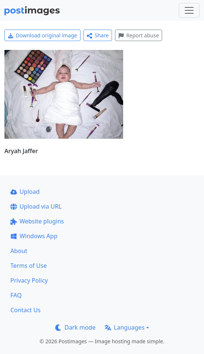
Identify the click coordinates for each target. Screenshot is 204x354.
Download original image (42, 35)
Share (98, 35)
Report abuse (138, 35)
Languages (124, 327)
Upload (25, 192)
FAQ (16, 295)
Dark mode (75, 327)
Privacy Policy (29, 280)
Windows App (33, 236)
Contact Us (25, 310)
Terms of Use (28, 266)
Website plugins (37, 221)
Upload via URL (36, 206)
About (18, 251)
